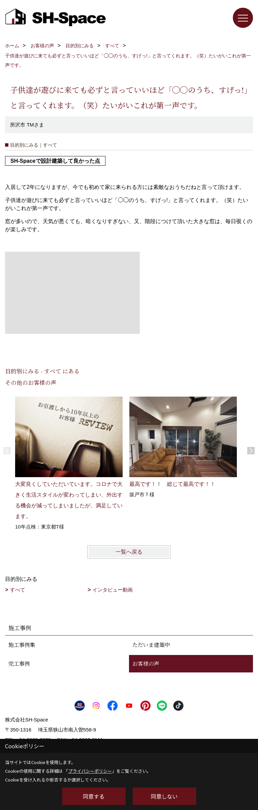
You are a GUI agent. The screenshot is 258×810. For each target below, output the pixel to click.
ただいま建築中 (151, 645)
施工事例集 (21, 645)
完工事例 (19, 663)
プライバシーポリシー (90, 771)
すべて (17, 590)
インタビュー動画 (112, 590)
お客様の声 (145, 663)
